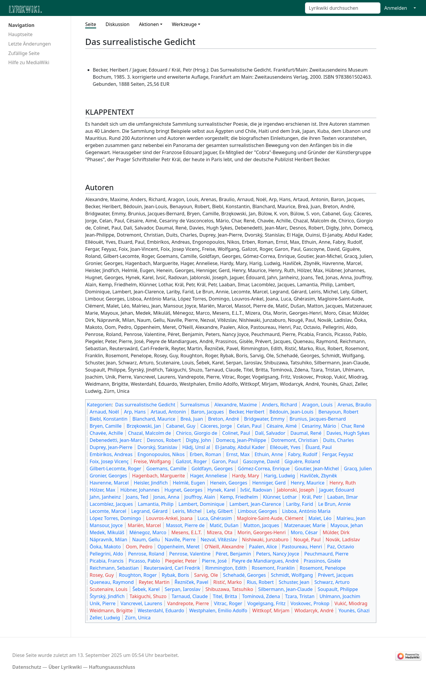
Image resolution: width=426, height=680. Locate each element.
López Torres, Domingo (115, 518)
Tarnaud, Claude (190, 596)
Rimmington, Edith (226, 568)
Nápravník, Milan (108, 539)
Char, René (352, 426)
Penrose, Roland (146, 553)
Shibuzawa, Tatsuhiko (229, 589)
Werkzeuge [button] (184, 24)
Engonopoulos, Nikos (161, 454)
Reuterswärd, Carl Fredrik (172, 568)
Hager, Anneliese (208, 475)
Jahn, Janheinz (105, 497)
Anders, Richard (279, 404)
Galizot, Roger (191, 461)
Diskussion (118, 24)
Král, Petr (312, 497)
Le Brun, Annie (334, 504)
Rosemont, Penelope (323, 568)
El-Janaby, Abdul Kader (240, 447)
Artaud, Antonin (168, 411)
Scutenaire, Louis (109, 589)
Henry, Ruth (343, 482)
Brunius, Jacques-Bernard (318, 419)
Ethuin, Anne (269, 454)
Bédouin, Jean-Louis (291, 411)
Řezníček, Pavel (191, 582)
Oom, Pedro (139, 546)
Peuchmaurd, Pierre (326, 553)
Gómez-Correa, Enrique (264, 468)
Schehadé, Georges (244, 575)
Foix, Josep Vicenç (109, 461)
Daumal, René (306, 433)
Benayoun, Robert (338, 411)
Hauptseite (20, 34)
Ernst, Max (237, 454)
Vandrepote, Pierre (188, 603)
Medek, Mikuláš (107, 532)
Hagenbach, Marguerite (158, 475)
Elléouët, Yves (285, 447)
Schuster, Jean (294, 582)
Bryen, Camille (106, 426)
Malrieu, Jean (351, 518)
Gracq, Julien (358, 468)
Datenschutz (26, 667)
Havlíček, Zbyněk (318, 475)
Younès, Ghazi (353, 610)
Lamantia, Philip (155, 504)
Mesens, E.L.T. (186, 532)
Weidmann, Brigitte (111, 610)
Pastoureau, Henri (302, 546)
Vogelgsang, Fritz (266, 603)
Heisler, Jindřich (151, 482)
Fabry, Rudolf (302, 454)
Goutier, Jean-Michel (317, 468)
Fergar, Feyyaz (337, 454)
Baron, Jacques (207, 411)
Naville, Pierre (180, 539)
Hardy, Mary (245, 475)
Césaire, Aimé (282, 426)
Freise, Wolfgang (152, 461)
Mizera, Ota (219, 532)
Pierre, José (214, 561)
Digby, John (198, 440)
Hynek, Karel (221, 490)
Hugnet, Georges (183, 490)
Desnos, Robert (164, 440)
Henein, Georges (228, 482)
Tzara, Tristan (299, 596)
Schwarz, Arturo (332, 582)
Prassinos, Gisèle (322, 561)
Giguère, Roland (302, 461)
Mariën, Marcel (144, 525)
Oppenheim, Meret (178, 546)
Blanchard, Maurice (154, 419)
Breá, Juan (191, 419)
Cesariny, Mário (319, 426)
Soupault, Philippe (338, 589)
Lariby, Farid (299, 504)
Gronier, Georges (108, 475)
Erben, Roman (205, 454)
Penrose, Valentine (190, 553)
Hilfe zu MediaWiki (28, 62)
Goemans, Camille (166, 468)
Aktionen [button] (149, 24)
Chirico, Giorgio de (196, 433)
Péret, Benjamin (233, 553)
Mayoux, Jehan (346, 525)
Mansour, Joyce (106, 525)
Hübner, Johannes (139, 490)
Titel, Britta (225, 596)
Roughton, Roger (138, 575)
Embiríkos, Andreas (111, 454)
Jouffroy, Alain (199, 497)
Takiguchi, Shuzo (148, 596)
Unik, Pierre (102, 603)
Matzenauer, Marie (304, 525)
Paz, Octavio (340, 546)
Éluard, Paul (318, 447)
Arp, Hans (135, 411)
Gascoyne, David (261, 461)
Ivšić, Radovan (256, 490)
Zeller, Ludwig (105, 617)
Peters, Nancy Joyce (277, 553)
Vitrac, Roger (228, 603)
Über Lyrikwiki (65, 667)
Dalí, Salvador (270, 433)
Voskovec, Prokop (310, 603)
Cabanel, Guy (180, 426)
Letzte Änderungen (29, 44)
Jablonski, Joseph (295, 490)
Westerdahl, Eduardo (161, 610)
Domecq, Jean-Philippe (241, 440)
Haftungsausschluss (112, 667)
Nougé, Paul (307, 539)
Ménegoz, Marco (147, 532)
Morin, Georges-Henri (262, 532)
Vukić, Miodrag (350, 603)
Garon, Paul (225, 461)
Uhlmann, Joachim (340, 596)
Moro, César (304, 532)
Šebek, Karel (146, 589)
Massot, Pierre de (185, 525)
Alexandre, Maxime (235, 404)
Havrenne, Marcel (109, 482)
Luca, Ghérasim (215, 518)
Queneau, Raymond (112, 582)
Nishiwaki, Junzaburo (265, 539)
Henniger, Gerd (269, 482)
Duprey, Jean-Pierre (111, 447)
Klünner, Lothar (280, 497)
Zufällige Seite (24, 53)
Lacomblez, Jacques (111, 504)
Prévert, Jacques (336, 575)
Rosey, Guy (102, 575)
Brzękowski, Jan (144, 426)
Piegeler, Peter (181, 561)
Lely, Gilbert (219, 511)
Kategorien (99, 404)
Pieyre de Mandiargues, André (265, 561)
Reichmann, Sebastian (114, 568)
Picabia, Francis (107, 561)
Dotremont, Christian (294, 440)
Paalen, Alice (263, 546)
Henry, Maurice (308, 482)
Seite (90, 24)
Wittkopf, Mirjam (271, 610)
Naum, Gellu (146, 539)
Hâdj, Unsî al (196, 447)
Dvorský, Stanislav (158, 447)
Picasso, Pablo (144, 561)
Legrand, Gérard (149, 511)
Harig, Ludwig (279, 475)
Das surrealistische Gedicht (145, 404)
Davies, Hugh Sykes (348, 433)
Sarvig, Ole (206, 575)
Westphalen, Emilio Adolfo (218, 610)
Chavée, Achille (106, 433)
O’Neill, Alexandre (224, 546)
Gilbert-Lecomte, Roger (115, 468)
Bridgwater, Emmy (264, 419)
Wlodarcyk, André (313, 610)
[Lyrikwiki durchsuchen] (342, 8)
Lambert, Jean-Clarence (255, 504)
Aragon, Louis (317, 404)
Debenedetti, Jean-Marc (116, 440)
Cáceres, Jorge (216, 426)
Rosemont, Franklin (273, 568)
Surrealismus (194, 404)
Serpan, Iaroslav (183, 589)
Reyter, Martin (154, 582)
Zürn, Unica (138, 617)
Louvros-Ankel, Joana (169, 518)
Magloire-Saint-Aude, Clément (270, 518)
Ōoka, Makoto (105, 546)
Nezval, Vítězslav (219, 539)
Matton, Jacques (261, 525)
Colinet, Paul (236, 433)
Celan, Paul (249, 426)
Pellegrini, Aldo (106, 553)
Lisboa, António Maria (306, 511)
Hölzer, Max (102, 490)
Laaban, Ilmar (342, 497)
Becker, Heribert (246, 411)
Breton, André (223, 419)
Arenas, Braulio (354, 404)
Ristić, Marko (227, 582)
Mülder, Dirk (336, 532)
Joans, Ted (137, 497)
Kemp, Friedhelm (239, 497)
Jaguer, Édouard (336, 490)
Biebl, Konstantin (109, 419)
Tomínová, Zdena (261, 596)
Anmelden (395, 8)
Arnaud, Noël (104, 411)
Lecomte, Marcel (108, 511)
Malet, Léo (320, 518)
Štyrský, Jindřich (107, 596)
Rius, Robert (260, 582)
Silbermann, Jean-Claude (285, 589)
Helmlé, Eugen (189, 482)
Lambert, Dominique (201, 504)
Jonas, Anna (166, 497)
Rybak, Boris (175, 575)
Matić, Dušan (223, 525)
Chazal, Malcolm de (149, 433)
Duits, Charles (338, 440)
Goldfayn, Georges (212, 468)
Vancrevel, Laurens (141, 603)
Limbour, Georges (257, 511)
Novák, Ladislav (343, 539)
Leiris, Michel (186, 511)
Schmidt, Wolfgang (292, 575)
